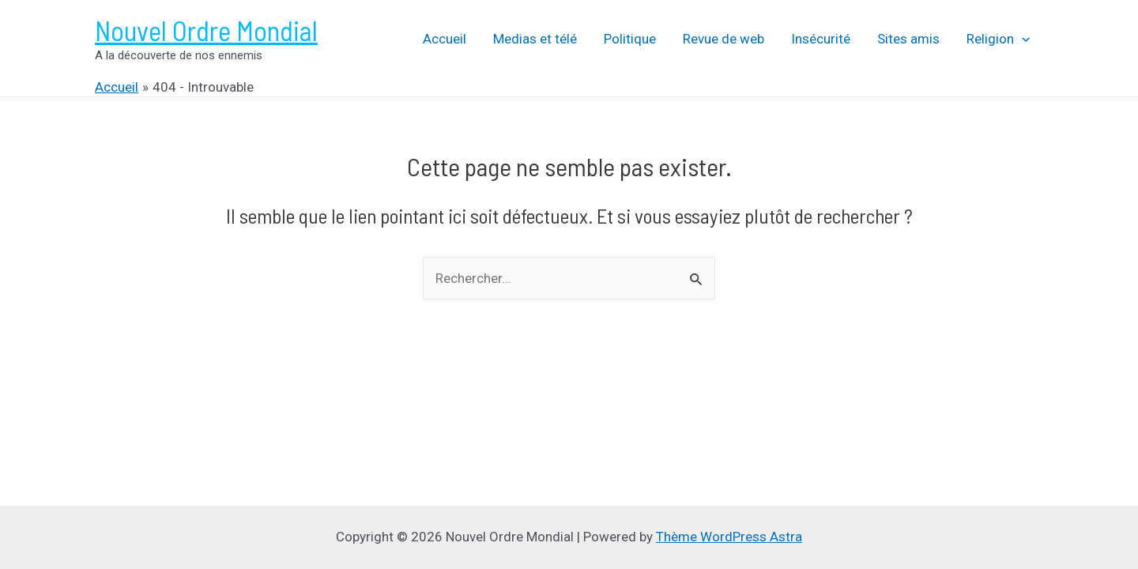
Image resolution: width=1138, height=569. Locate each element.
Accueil (444, 39)
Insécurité (820, 39)
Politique (630, 39)
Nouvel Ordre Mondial (206, 30)
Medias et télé (535, 39)
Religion (998, 38)
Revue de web (723, 39)
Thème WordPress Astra (729, 537)
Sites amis (908, 39)
